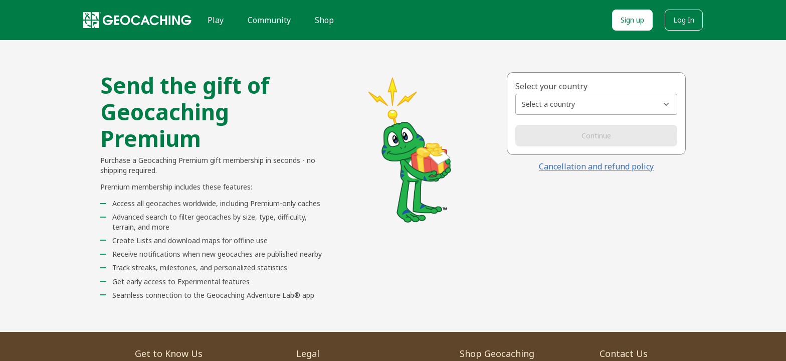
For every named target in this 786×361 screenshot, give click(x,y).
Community (269, 20)
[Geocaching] (137, 20)
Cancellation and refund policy (596, 166)
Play (216, 20)
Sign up (632, 20)
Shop (324, 20)
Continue (596, 135)
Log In (683, 20)
